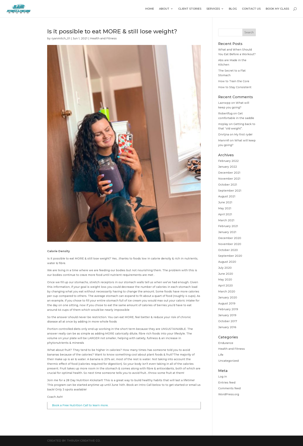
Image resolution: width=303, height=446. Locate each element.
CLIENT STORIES (189, 8)
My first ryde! (243, 134)
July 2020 (225, 267)
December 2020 (229, 238)
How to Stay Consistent (234, 87)
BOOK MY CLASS (277, 8)
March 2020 (226, 291)
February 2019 (228, 309)
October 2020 (228, 250)
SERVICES (213, 8)
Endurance (225, 343)
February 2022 (228, 161)
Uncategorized (228, 360)
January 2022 (227, 166)
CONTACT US (251, 8)
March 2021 (226, 220)
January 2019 (227, 315)
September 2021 (229, 190)
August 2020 (227, 262)
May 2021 (224, 208)
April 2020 (225, 285)
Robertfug (225, 113)
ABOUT (164, 8)
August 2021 (226, 196)
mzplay (223, 124)
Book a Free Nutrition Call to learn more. (80, 405)
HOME (149, 8)
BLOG (233, 8)
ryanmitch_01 (60, 38)
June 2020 (225, 273)
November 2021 (229, 178)
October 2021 (227, 184)
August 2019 (226, 303)
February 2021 (228, 226)
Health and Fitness (103, 38)
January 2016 (227, 327)
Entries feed (226, 382)
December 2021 (229, 172)
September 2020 (230, 256)
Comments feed (229, 388)
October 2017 (227, 321)
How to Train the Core (233, 81)
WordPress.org (228, 394)
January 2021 (227, 232)
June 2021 (225, 202)
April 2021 (225, 214)
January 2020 (227, 297)
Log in (222, 376)
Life (220, 354)
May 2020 (225, 279)
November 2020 (229, 244)
